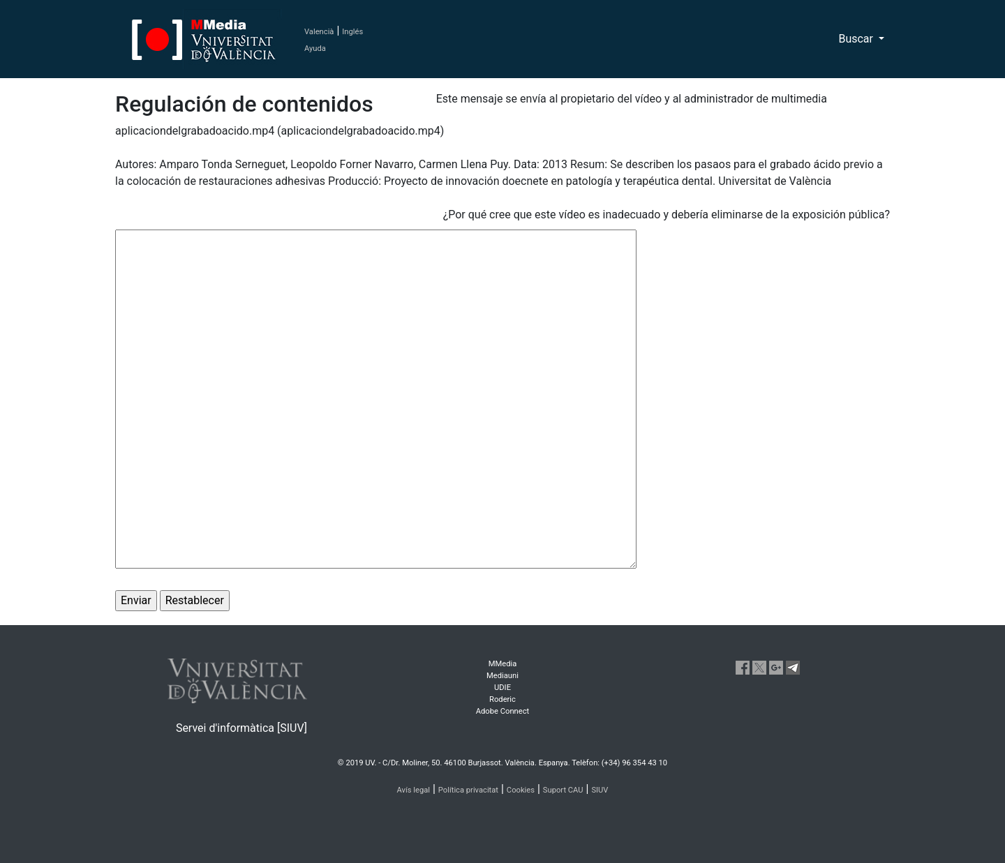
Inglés (352, 31)
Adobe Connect (502, 711)
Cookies (521, 790)
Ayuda (315, 48)
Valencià (319, 31)
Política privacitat (468, 790)
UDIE (502, 687)
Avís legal (414, 790)
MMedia (503, 663)
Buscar (857, 38)
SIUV (599, 790)
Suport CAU (563, 790)
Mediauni (502, 675)
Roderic (502, 699)
